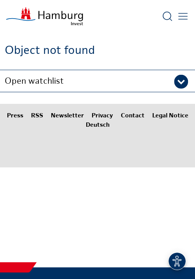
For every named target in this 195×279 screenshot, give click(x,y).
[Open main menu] (183, 16)
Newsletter (67, 116)
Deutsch (98, 125)
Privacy (102, 116)
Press (15, 116)
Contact (133, 116)
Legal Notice (170, 116)
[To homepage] (44, 16)
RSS (37, 116)
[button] (97, 81)
